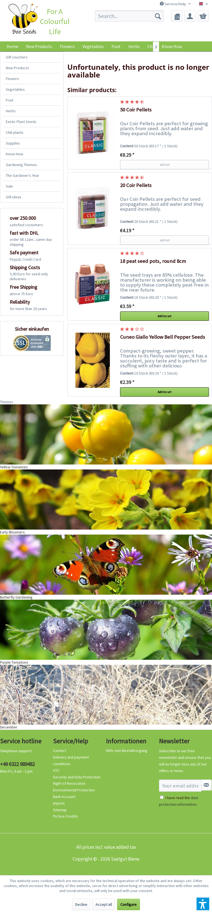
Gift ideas (13, 196)
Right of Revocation (69, 783)
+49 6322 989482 (17, 764)
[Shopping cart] (203, 16)
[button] (203, 904)
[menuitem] (129, 16)
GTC (56, 770)
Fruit (9, 100)
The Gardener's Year (22, 175)
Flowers (12, 78)
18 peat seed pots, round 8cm (153, 261)
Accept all (104, 904)
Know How (172, 46)
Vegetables (15, 89)
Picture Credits (65, 816)
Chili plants (14, 132)
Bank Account (64, 796)
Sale (9, 186)
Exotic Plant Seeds (21, 121)
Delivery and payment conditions (71, 760)
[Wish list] (176, 16)
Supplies (13, 143)
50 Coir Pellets (136, 109)
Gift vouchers (17, 57)
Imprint (59, 803)
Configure (128, 904)
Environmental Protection (74, 789)
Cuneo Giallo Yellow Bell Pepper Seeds (162, 337)
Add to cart (164, 316)
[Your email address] (180, 785)
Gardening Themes (21, 164)
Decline (81, 904)
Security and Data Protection (76, 777)
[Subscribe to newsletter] (206, 785)
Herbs (11, 110)
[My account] (189, 16)
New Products (17, 67)
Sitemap (60, 809)
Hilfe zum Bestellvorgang (126, 750)
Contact (59, 750)
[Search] (158, 16)
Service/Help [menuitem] (173, 3)
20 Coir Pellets (136, 185)
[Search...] (129, 16)
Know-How (14, 153)
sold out (164, 165)
